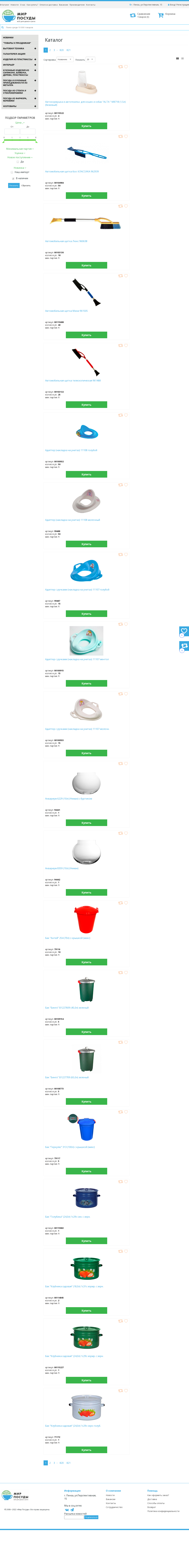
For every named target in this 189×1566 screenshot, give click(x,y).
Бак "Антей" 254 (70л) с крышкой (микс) (58, 312)
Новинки (8, 37)
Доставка (152, 896)
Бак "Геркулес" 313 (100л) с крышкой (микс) (168, 312)
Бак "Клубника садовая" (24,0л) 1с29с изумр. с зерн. (131, 383)
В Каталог (4, 4)
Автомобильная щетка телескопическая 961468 (58, 174)
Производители (77, 4)
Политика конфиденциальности (163, 907)
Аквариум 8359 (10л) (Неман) (166, 243)
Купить (60, 126)
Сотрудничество (114, 903)
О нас (22, 4)
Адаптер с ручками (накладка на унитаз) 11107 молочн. (94, 244)
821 (69, 50)
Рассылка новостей (75, 910)
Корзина (166, 15)
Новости (15, 4)
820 (62, 50)
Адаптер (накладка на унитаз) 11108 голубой (94, 173)
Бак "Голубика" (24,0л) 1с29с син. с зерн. (57, 382)
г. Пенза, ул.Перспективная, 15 (146, 4)
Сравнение (141, 15)
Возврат (151, 903)
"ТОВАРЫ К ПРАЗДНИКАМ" (17, 43)
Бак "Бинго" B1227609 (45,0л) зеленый (94, 312)
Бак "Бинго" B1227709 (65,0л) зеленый (130, 312)
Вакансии (63, 4)
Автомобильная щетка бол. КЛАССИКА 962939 (95, 103)
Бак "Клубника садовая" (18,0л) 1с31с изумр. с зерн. (95, 383)
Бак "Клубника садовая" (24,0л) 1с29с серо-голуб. (168, 382)
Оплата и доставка (49, 4)
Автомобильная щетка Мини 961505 (167, 103)
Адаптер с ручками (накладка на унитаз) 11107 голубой (166, 174)
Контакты (90, 4)
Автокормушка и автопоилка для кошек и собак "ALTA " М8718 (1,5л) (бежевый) (60, 104)
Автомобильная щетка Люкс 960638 (131, 103)
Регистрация (182, 4)
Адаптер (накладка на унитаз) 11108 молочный (132, 173)
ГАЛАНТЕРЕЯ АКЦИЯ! (14, 54)
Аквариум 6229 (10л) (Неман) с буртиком (131, 243)
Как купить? (32, 4)
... (57, 49)
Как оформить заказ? (158, 892)
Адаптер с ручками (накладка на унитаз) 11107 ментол (57, 244)
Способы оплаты (155, 899)
